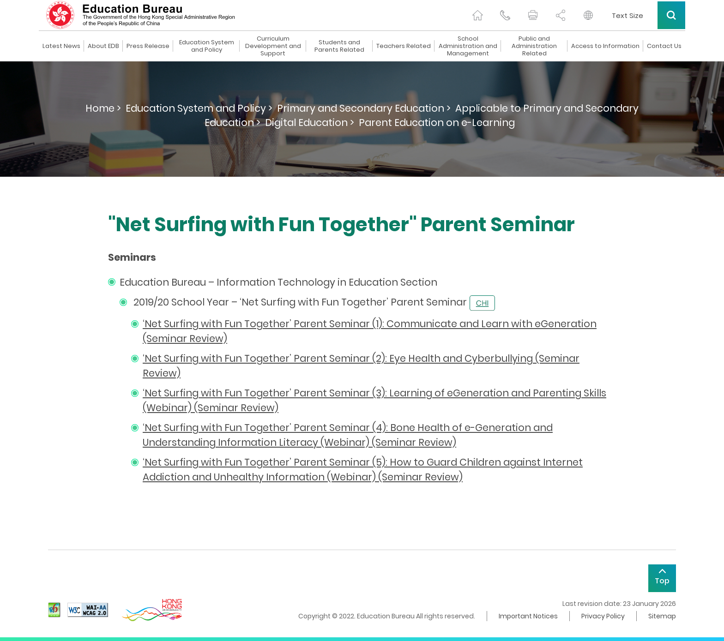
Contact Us (664, 46)
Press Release (148, 46)
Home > (103, 108)
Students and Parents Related (339, 46)
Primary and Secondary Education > (364, 108)
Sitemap (662, 616)
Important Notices (528, 616)
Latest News (61, 46)
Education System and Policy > (199, 108)
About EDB (103, 46)
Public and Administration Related (534, 46)
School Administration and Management (468, 46)
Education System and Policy (206, 46)
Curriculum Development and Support (273, 46)
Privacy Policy (603, 616)
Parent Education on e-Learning (437, 122)
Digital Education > (309, 122)
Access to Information (605, 46)
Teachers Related (403, 46)
